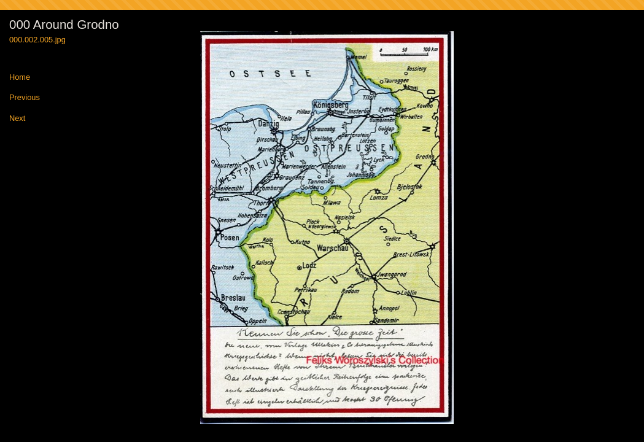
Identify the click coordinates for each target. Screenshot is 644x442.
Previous (24, 98)
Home (19, 78)
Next (17, 119)
